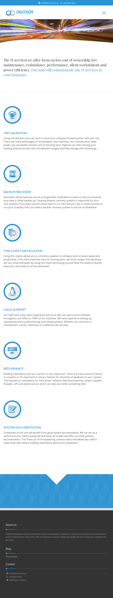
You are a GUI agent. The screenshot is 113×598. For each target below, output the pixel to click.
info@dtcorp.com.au (48, 3)
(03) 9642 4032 (67, 3)
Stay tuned (11, 556)
